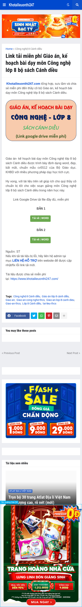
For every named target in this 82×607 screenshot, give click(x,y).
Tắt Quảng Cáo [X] (9, 502)
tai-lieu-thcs (49, 303)
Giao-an (10, 300)
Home (9, 49)
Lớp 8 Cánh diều (31, 303)
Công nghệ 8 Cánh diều (28, 49)
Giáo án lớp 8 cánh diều (55, 296)
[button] (4, 5)
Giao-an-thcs (13, 303)
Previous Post (12, 353)
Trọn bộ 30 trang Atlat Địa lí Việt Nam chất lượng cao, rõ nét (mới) (39, 500)
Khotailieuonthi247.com (23, 83)
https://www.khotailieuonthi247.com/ (34, 278)
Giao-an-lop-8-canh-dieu (60, 300)
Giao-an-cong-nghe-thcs (31, 300)
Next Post (72, 353)
